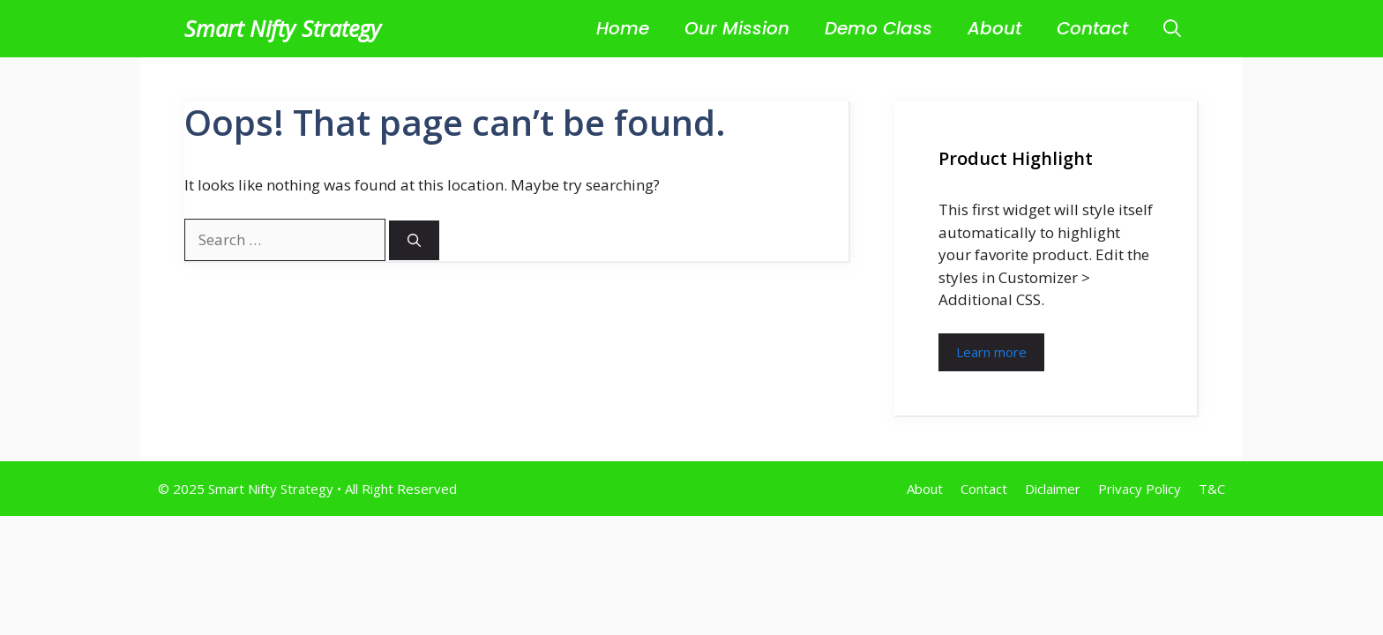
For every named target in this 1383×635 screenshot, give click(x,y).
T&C (1212, 488)
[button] (1172, 28)
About (994, 28)
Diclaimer (1052, 488)
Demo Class (878, 28)
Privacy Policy (1139, 488)
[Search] (414, 240)
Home (622, 28)
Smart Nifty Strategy (282, 28)
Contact (1092, 28)
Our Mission (736, 28)
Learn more (991, 352)
